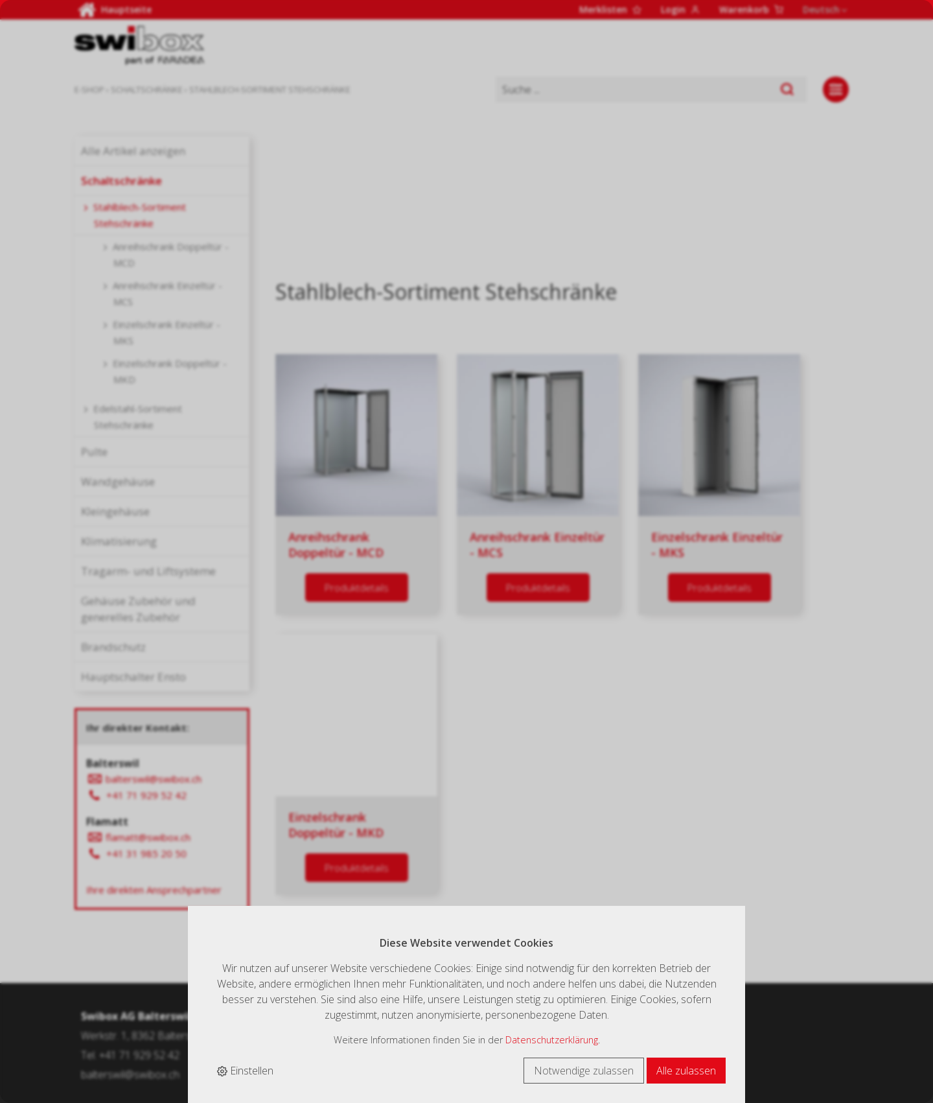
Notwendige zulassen (584, 1070)
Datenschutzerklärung (551, 1040)
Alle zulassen (686, 1070)
